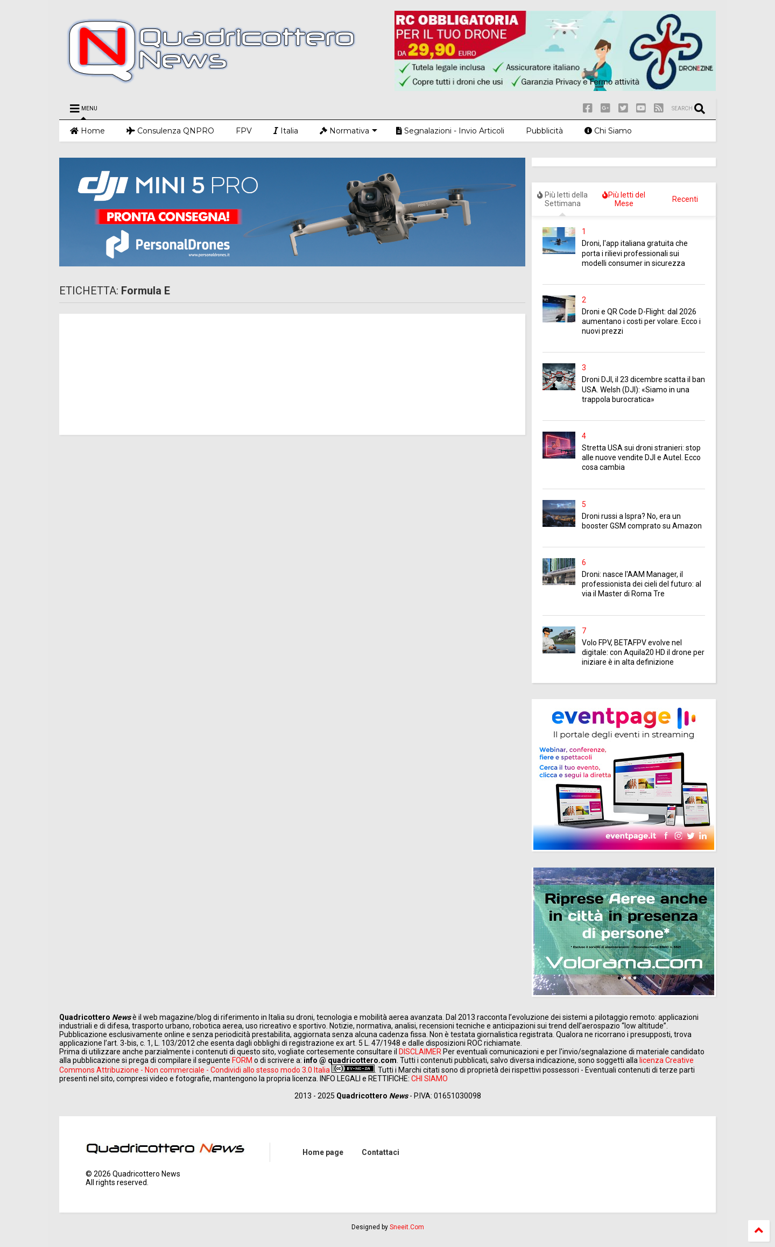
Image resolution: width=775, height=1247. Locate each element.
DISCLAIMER (420, 1051)
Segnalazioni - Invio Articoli (450, 131)
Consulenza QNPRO (170, 131)
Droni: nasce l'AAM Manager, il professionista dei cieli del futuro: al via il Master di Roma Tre (641, 584)
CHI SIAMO (429, 1078)
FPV (244, 131)
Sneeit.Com (407, 1227)
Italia (285, 131)
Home (87, 131)
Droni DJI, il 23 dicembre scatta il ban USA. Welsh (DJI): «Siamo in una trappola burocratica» (643, 389)
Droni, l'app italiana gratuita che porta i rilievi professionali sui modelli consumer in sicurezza (635, 253)
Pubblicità (544, 131)
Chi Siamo (608, 131)
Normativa (348, 131)
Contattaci (380, 1152)
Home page (322, 1152)
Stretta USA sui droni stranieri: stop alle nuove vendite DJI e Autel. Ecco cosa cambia (641, 457)
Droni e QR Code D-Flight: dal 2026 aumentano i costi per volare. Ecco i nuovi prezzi (641, 321)
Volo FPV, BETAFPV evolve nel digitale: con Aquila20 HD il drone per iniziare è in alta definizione (643, 652)
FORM (242, 1060)
